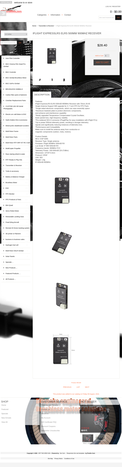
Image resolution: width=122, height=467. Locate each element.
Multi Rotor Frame (17, 131)
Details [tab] (57, 94)
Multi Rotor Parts (17, 137)
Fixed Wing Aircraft (17, 222)
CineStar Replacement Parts (17, 101)
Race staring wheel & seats (17, 155)
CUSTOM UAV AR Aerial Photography (16, 107)
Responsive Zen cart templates (75, 453)
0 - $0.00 (115, 11)
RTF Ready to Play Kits (17, 160)
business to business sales (17, 240)
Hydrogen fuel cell (17, 245)
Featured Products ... (13, 273)
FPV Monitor (17, 194)
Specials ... (9, 262)
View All (4, 422)
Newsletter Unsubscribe (50, 431)
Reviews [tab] (70, 94)
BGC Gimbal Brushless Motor (17, 79)
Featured (4, 409)
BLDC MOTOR (102, 442)
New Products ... (11, 268)
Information (55, 15)
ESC (17, 188)
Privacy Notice (58, 458)
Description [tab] (42, 94)
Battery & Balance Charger (17, 178)
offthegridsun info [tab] (91, 94)
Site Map (50, 458)
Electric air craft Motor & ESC (17, 115)
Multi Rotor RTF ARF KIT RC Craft (18, 144)
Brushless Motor (17, 182)
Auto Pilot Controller (17, 58)
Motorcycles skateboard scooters (17, 127)
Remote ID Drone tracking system (18, 229)
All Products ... (11, 279)
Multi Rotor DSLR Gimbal (17, 251)
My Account (45, 418)
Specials (6, 2)
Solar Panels (17, 256)
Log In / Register (113, 6)
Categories (42, 15)
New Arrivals (6, 418)
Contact (67, 15)
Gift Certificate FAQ (48, 422)
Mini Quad (17, 205)
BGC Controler (17, 72)
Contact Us (45, 409)
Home (34, 26)
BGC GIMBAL (88, 443)
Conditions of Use (69, 458)
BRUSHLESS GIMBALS (17, 89)
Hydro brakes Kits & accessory (17, 121)
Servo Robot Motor (17, 211)
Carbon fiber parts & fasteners (17, 96)
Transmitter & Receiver (46, 26)
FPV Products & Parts (17, 199)
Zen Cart (62, 453)
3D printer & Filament (17, 233)
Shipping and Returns (49, 405)
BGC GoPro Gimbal (17, 83)
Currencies (10, 27)
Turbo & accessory (17, 171)
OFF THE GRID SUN (44, 453)
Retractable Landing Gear (17, 216)
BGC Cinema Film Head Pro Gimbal (16, 65)
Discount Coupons (48, 426)
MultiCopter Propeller (17, 148)
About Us (44, 414)
